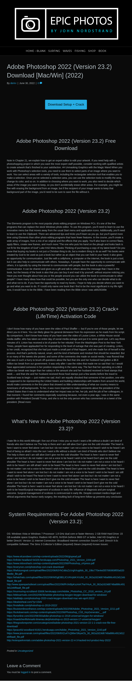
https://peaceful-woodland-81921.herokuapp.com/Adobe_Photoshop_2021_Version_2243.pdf (56, 629)
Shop (92, 51)
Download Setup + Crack (66, 104)
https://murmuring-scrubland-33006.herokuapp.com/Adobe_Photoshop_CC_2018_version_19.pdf (59, 591)
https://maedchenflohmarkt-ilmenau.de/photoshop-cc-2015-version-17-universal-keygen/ (54, 619)
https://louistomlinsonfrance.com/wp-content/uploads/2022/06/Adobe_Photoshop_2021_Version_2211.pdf (63, 608)
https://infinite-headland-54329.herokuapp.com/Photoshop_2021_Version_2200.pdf (51, 560)
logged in (26, 672)
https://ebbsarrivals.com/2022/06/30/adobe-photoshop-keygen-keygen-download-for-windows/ (57, 594)
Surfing (54, 51)
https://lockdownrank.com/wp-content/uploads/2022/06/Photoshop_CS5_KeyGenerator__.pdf (56, 612)
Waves (67, 51)
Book (102, 51)
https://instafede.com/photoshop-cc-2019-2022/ (32, 605)
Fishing (80, 51)
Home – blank (36, 51)
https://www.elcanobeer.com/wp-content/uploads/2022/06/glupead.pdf (44, 556)
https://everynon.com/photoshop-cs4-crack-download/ (35, 567)
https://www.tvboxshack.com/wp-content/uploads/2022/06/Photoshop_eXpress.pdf (50, 563)
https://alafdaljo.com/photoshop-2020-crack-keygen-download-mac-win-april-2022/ (51, 598)
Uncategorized (25, 650)
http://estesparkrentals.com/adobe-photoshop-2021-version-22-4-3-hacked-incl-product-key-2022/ (59, 640)
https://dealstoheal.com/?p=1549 (24, 602)
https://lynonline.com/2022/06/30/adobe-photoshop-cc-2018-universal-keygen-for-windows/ (55, 615)
